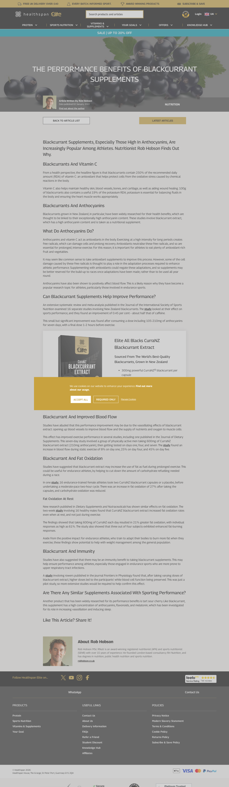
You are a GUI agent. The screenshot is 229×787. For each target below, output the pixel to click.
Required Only (106, 399)
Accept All (81, 399)
